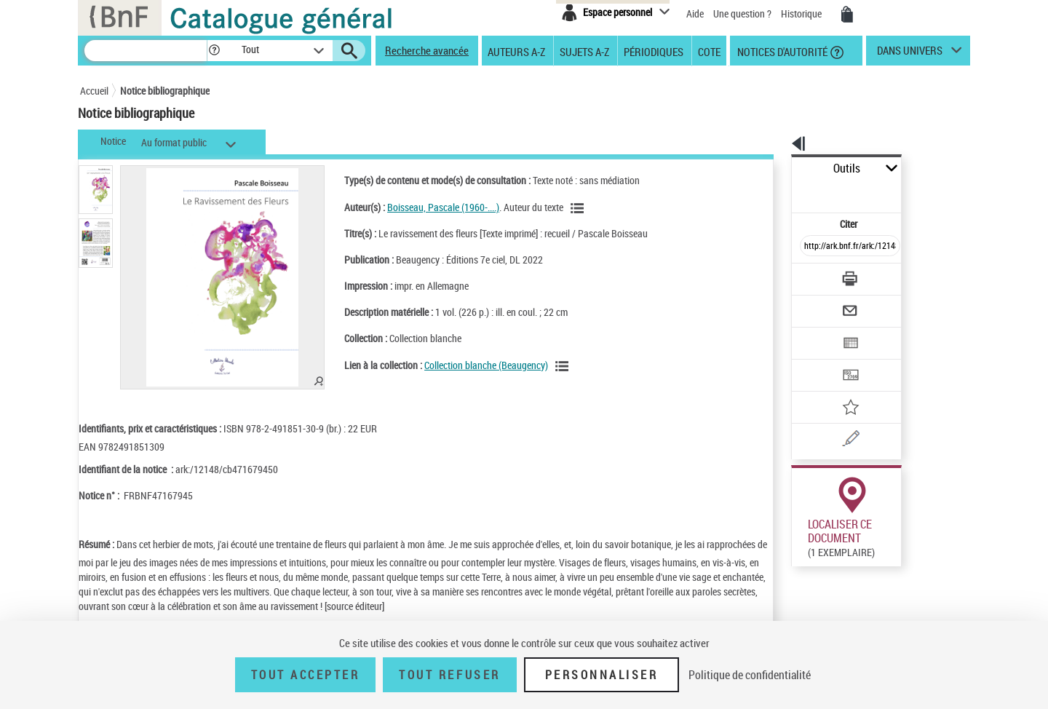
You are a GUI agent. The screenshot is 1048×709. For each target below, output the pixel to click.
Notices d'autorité (781, 51)
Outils (775, 168)
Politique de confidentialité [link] (749, 675)
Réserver (803, 545)
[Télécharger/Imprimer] (812, 247)
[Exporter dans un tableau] (819, 303)
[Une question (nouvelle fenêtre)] (838, 388)
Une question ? (742, 13)
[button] (214, 50)
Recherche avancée (427, 50)
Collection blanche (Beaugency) (467, 365)
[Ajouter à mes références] (818, 360)
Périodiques (653, 51)
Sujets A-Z (584, 51)
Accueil (94, 91)
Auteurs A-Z (516, 51)
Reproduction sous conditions (903, 545)
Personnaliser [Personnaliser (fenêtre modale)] (602, 675)
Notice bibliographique (165, 91)
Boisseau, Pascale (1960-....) (424, 207)
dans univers (909, 54)
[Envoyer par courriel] (809, 275)
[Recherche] (145, 50)
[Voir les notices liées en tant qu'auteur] (560, 208)
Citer (786, 192)
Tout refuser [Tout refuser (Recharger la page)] (449, 675)
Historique (802, 13)
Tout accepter (305, 675)
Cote (709, 51)
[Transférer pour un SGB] (815, 332)
